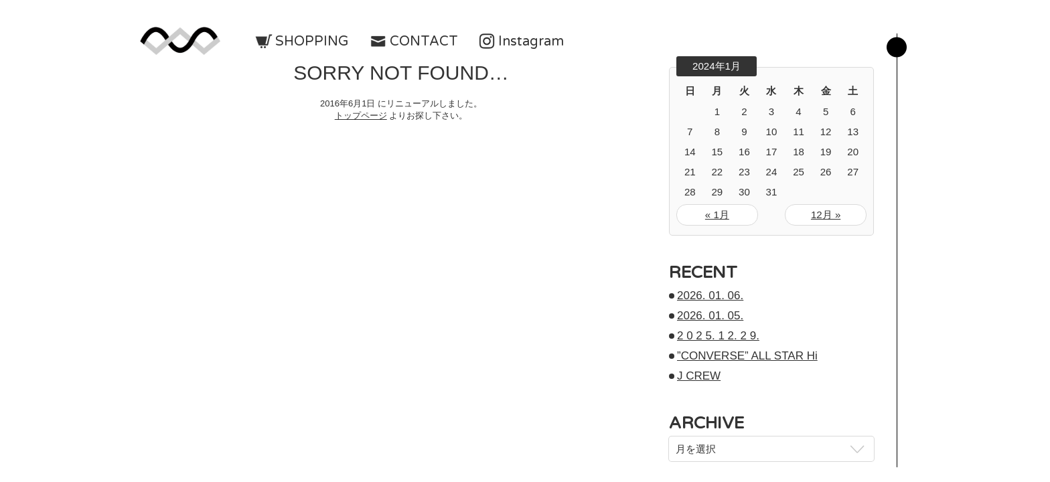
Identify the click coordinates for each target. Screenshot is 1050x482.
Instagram (531, 41)
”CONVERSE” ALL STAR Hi (747, 355)
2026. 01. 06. (710, 295)
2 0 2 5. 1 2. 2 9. (718, 335)
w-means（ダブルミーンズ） (180, 41)
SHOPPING (312, 41)
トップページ (361, 115)
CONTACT (424, 41)
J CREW (699, 376)
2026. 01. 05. (710, 315)
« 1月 (717, 214)
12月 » (825, 214)
